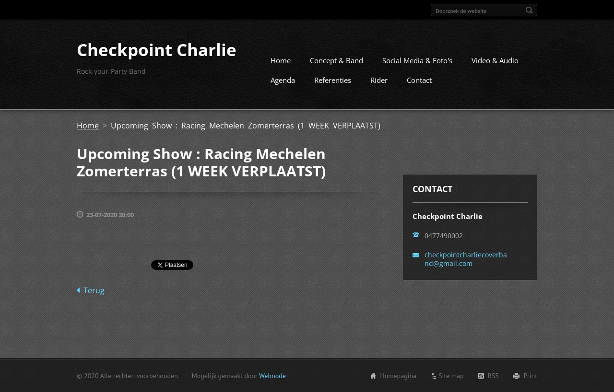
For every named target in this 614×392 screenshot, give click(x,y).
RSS (493, 375)
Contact (419, 80)
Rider (379, 80)
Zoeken (529, 10)
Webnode (272, 375)
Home (281, 60)
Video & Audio (495, 60)
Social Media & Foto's (417, 60)
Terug (94, 290)
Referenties (332, 80)
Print (530, 375)
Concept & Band (336, 60)
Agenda (283, 80)
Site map (451, 375)
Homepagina (398, 375)
